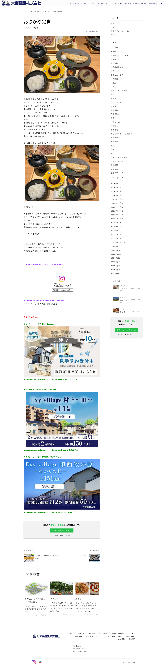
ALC (112, 94)
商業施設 (114, 79)
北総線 (113, 83)
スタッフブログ (36, 12)
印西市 (113, 71)
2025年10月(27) (118, 207)
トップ (71, 635)
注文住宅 (114, 130)
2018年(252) (116, 269)
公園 (112, 87)
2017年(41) (116, 273)
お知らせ (114, 27)
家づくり (108, 3)
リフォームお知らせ (119, 161)
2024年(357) (116, 246)
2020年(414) (116, 262)
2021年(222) (116, 258)
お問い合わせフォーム (61, 530)
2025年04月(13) (118, 230)
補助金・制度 (116, 137)
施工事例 (78, 637)
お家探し (114, 126)
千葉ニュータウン (118, 75)
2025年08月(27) (118, 215)
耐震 (112, 153)
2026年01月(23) (118, 195)
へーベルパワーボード (120, 90)
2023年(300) (116, 250)
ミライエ (114, 145)
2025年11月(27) (118, 203)
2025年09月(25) (118, 211)
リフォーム (115, 47)
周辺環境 (114, 63)
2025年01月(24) (118, 242)
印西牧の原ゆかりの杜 (120, 55)
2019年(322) (116, 266)
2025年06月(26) (118, 222)
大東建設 (114, 141)
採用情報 (136, 3)
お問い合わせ (130, 637)
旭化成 (113, 106)
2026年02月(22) (118, 191)
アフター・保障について (112, 637)
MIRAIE (114, 149)
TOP (25, 12)
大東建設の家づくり (119, 635)
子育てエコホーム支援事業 (122, 133)
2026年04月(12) (118, 183)
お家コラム (115, 122)
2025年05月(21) (118, 226)
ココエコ (114, 169)
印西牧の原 (115, 59)
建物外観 (114, 110)
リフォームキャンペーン (121, 157)
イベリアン (115, 98)
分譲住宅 (114, 51)
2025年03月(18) (118, 234)
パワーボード (116, 102)
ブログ (48, 12)
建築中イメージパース (120, 31)
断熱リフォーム (117, 173)
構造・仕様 (128, 3)
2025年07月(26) (118, 219)
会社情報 (121, 640)
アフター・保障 (118, 3)
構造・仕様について (93, 637)
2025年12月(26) (118, 199)
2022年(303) (116, 254)
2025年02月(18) (118, 238)
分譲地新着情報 (117, 67)
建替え (113, 118)
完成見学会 (115, 114)
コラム (113, 35)
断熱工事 (114, 165)
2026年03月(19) (118, 187)
